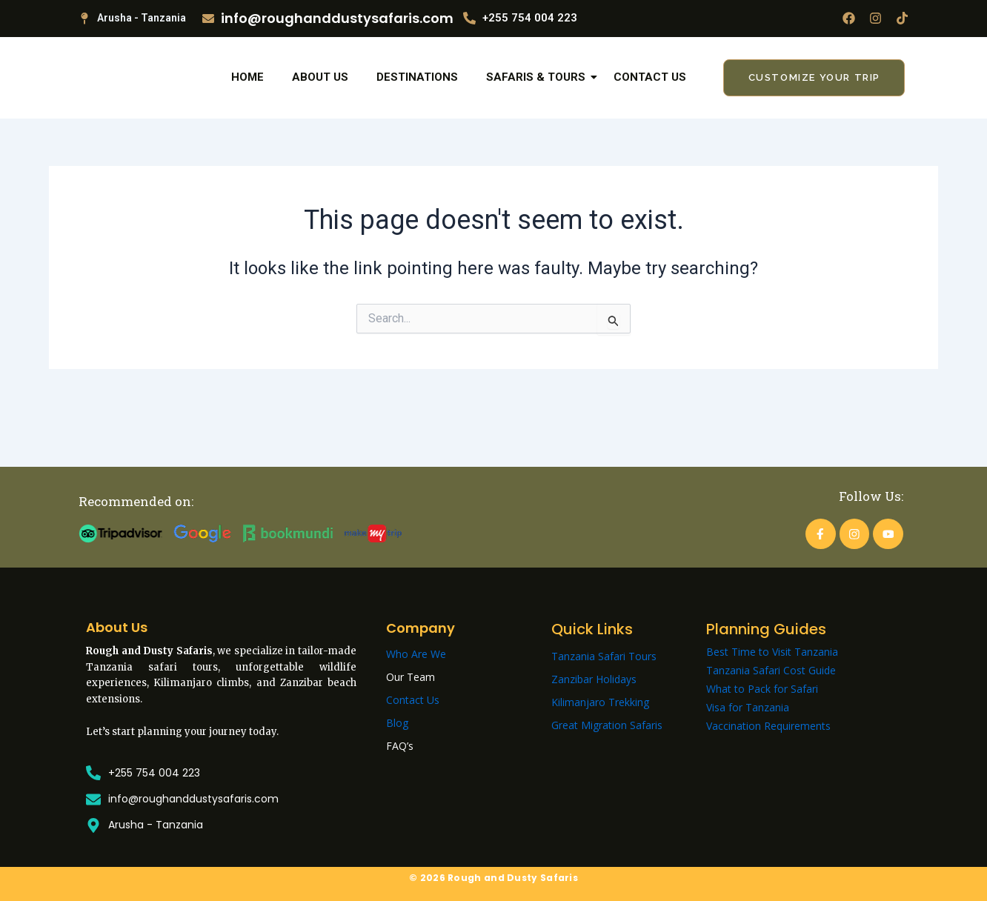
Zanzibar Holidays (594, 679)
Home (247, 102)
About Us (320, 102)
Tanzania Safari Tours (604, 656)
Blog (397, 723)
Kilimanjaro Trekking (600, 702)
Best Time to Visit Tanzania (772, 652)
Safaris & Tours (538, 102)
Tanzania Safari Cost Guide (771, 670)
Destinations (417, 102)
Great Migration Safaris (606, 725)
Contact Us (650, 102)
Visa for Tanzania (747, 707)
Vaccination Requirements (768, 726)
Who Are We (416, 654)
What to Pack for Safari (762, 689)
